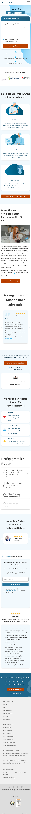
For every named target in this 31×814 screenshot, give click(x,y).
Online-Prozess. (21, 756)
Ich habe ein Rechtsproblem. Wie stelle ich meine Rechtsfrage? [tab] (13, 485)
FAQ (4, 707)
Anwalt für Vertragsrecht (9, 742)
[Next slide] (30, 327)
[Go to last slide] (1, 327)
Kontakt (4, 811)
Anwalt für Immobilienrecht (9, 745)
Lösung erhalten (14, 46)
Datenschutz (12, 811)
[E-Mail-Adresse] (15, 579)
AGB (14, 589)
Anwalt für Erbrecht (7, 730)
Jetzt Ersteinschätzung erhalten (15, 363)
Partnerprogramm (7, 710)
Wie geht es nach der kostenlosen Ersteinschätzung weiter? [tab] (14, 505)
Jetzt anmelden (15, 584)
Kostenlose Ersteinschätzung (15, 196)
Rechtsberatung (7, 727)
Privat (8, 23)
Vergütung (5, 716)
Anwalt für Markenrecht (8, 739)
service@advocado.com (12, 779)
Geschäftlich (18, 23)
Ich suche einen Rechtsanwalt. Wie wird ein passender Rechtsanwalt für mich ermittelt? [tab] (14, 473)
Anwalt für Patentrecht (8, 736)
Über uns (5, 704)
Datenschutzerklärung (12, 590)
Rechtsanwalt (7, 556)
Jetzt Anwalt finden (9, 281)
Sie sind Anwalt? (6, 719)
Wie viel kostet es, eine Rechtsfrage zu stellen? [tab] (11, 495)
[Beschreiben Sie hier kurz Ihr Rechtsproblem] (15, 31)
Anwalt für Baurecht (8, 733)
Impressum (21, 811)
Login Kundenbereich (8, 713)
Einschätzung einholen (15, 689)
